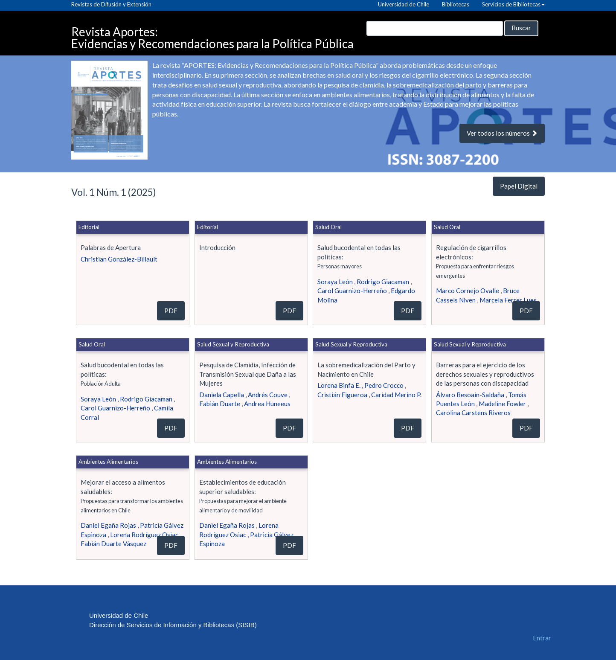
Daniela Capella (221, 394)
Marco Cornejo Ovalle (467, 290)
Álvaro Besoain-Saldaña (470, 394)
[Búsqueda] (434, 28)
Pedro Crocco (384, 385)
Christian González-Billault (119, 259)
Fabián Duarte (219, 403)
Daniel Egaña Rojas (108, 525)
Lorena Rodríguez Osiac (144, 534)
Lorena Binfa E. (338, 385)
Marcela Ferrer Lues (508, 300)
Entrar (542, 638)
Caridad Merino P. (396, 394)
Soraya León (335, 281)
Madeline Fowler (502, 403)
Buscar (521, 28)
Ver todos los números (502, 133)
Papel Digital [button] (519, 186)
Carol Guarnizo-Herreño (352, 290)
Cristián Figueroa (342, 394)
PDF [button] (170, 310)
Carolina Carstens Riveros (473, 412)
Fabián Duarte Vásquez (113, 543)
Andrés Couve (268, 394)
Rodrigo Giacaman (383, 281)
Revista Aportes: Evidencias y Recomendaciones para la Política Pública (212, 33)
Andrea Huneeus (267, 403)
